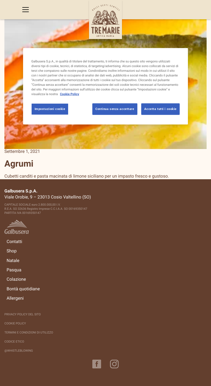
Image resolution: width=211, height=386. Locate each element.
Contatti (14, 241)
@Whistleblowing (18, 350)
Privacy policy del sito (22, 314)
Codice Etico (14, 341)
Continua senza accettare (114, 109)
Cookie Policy (15, 323)
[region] (105, 86)
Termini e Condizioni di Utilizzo (28, 332)
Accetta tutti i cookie (160, 109)
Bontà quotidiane (23, 288)
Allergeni (15, 298)
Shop (11, 251)
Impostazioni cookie (50, 109)
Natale (13, 260)
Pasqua (14, 270)
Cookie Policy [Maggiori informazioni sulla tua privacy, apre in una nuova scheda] (69, 94)
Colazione (16, 279)
